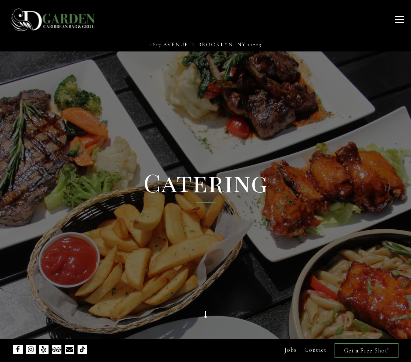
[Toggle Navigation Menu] (399, 19)
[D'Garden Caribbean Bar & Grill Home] (52, 19)
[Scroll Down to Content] (205, 319)
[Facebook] (18, 349)
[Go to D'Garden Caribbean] (205, 45)
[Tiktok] (82, 349)
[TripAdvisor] (56, 349)
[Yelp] (44, 349)
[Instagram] (31, 349)
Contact (315, 350)
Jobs (291, 350)
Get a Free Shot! (366, 350)
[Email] (69, 349)
